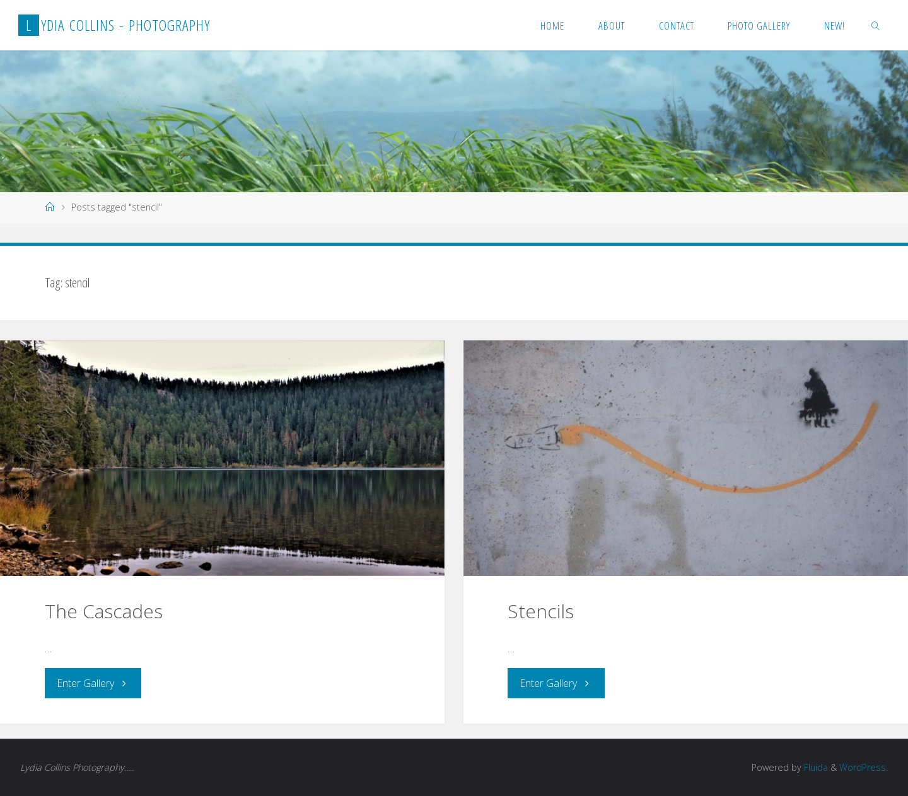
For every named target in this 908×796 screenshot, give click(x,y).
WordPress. (863, 767)
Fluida (814, 767)
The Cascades (104, 611)
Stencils (541, 611)
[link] (876, 25)
